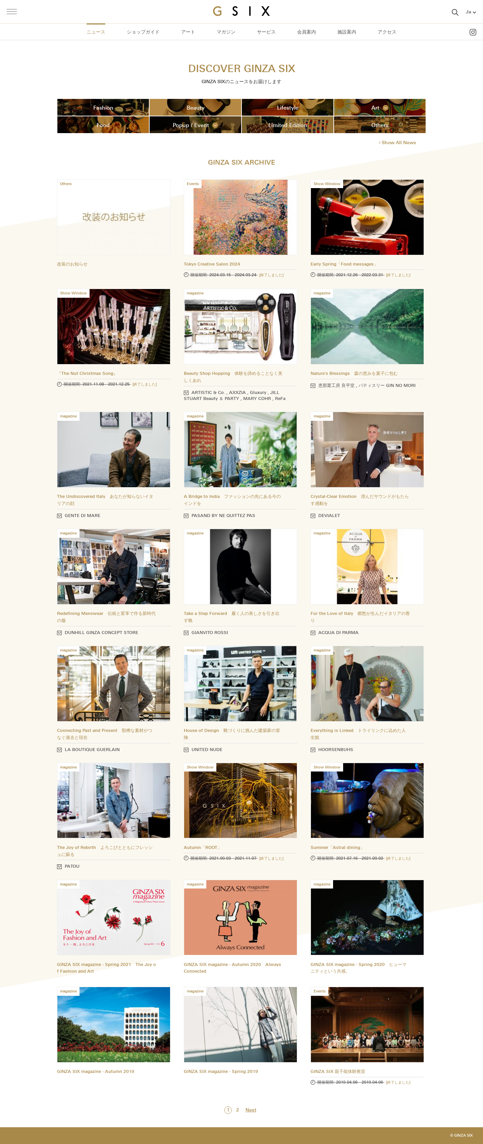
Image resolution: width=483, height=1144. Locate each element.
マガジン (226, 32)
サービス (266, 32)
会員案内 (306, 32)
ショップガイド (143, 32)
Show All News (399, 143)
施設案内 (346, 32)
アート (188, 32)
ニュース (96, 32)
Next (251, 1110)
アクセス (387, 32)
